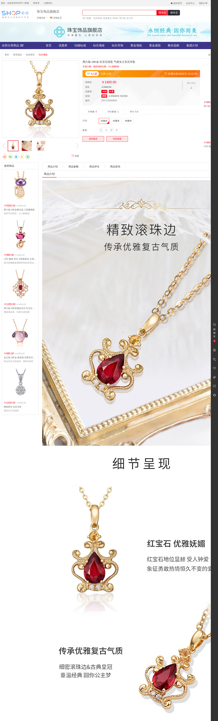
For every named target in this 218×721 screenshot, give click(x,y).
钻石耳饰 (117, 45)
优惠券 (63, 45)
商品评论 (94, 166)
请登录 (36, 3)
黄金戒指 (155, 45)
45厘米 (116, 121)
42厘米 (104, 121)
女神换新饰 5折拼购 (118, 96)
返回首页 (176, 3)
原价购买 (93, 139)
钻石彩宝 (30, 54)
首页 (48, 45)
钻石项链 (99, 45)
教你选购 (173, 45)
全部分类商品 (13, 45)
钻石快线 (97, 18)
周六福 (122, 18)
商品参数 (74, 166)
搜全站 (162, 12)
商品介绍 (53, 166)
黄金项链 (136, 45)
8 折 (112, 91)
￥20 (104, 91)
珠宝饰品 (17, 54)
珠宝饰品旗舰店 (48, 11)
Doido (115, 18)
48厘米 (128, 121)
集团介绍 (192, 45)
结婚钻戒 (80, 45)
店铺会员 (56, 18)
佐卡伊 (129, 18)
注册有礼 (48, 3)
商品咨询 (115, 166)
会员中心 (190, 3)
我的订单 (203, 3)
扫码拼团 (117, 139)
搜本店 (174, 12)
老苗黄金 (107, 18)
